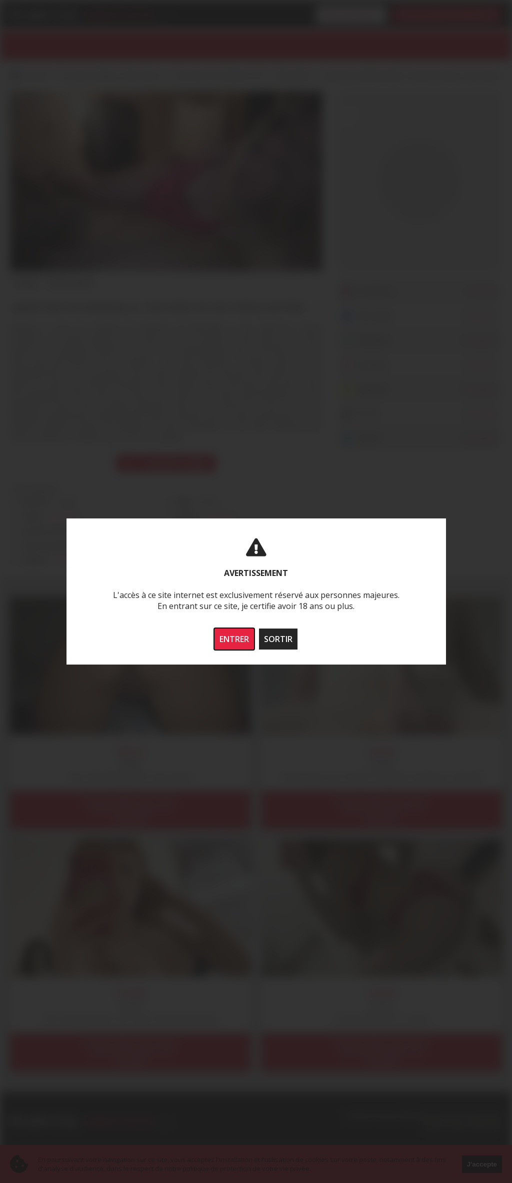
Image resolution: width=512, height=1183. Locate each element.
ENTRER (234, 639)
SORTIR (278, 639)
